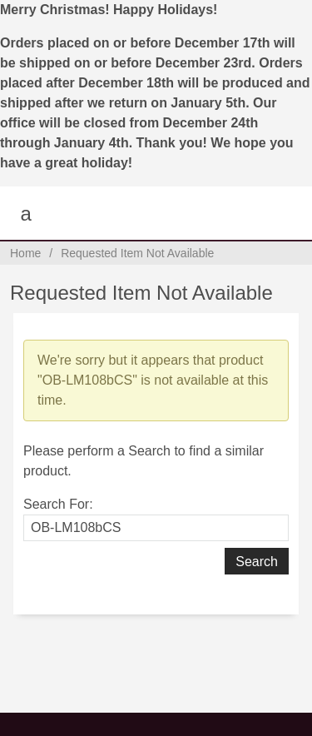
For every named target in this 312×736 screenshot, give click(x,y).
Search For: (58, 504)
